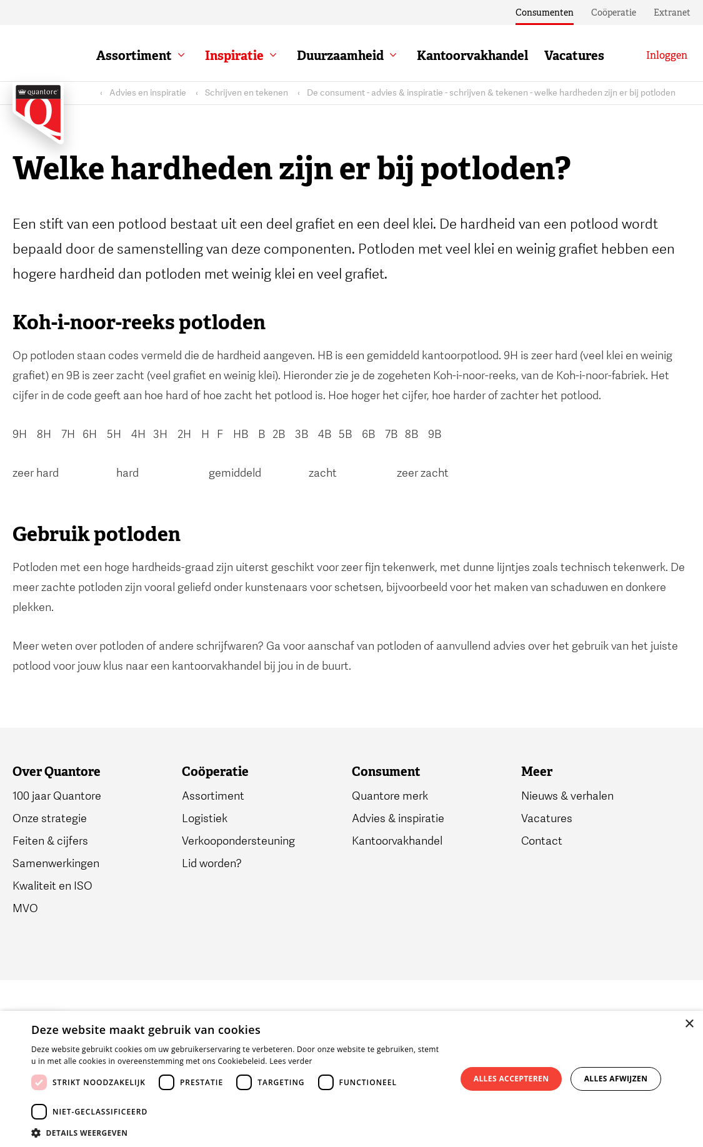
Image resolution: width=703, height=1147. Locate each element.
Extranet (672, 12)
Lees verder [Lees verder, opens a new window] (290, 1061)
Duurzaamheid (340, 55)
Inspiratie (234, 55)
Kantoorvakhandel (472, 55)
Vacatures (574, 55)
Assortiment (134, 55)
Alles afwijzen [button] (616, 1078)
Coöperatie (613, 12)
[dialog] (351, 1079)
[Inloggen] (667, 55)
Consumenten (545, 12)
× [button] (689, 1024)
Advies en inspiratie (147, 93)
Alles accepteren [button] (511, 1078)
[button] (237, 1132)
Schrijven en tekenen (246, 93)
